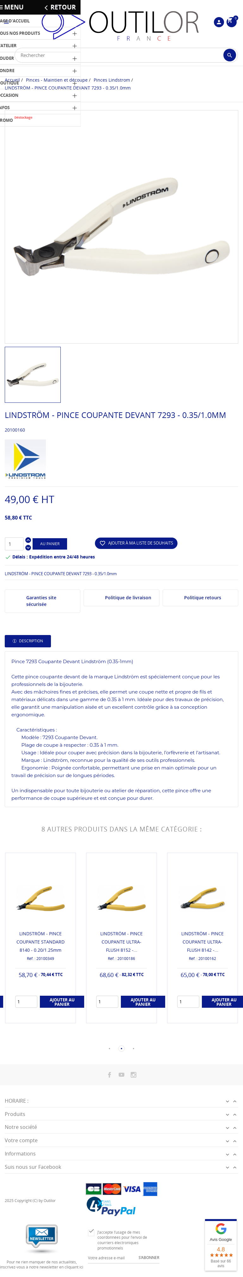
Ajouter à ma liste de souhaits (136, 543)
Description (30, 641)
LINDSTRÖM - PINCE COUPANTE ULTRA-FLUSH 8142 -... (202, 942)
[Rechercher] (126, 55)
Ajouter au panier (62, 1002)
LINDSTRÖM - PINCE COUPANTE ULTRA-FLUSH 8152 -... (121, 942)
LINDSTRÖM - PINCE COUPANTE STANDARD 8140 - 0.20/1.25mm (40, 942)
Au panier (49, 543)
